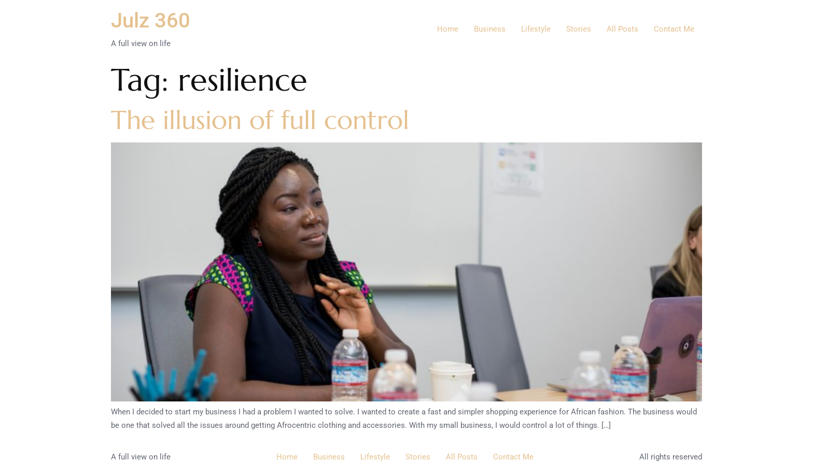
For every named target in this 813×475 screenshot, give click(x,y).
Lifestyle (536, 29)
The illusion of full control (260, 120)
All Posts (622, 29)
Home (447, 29)
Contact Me (674, 29)
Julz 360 (150, 20)
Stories (578, 29)
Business (490, 29)
